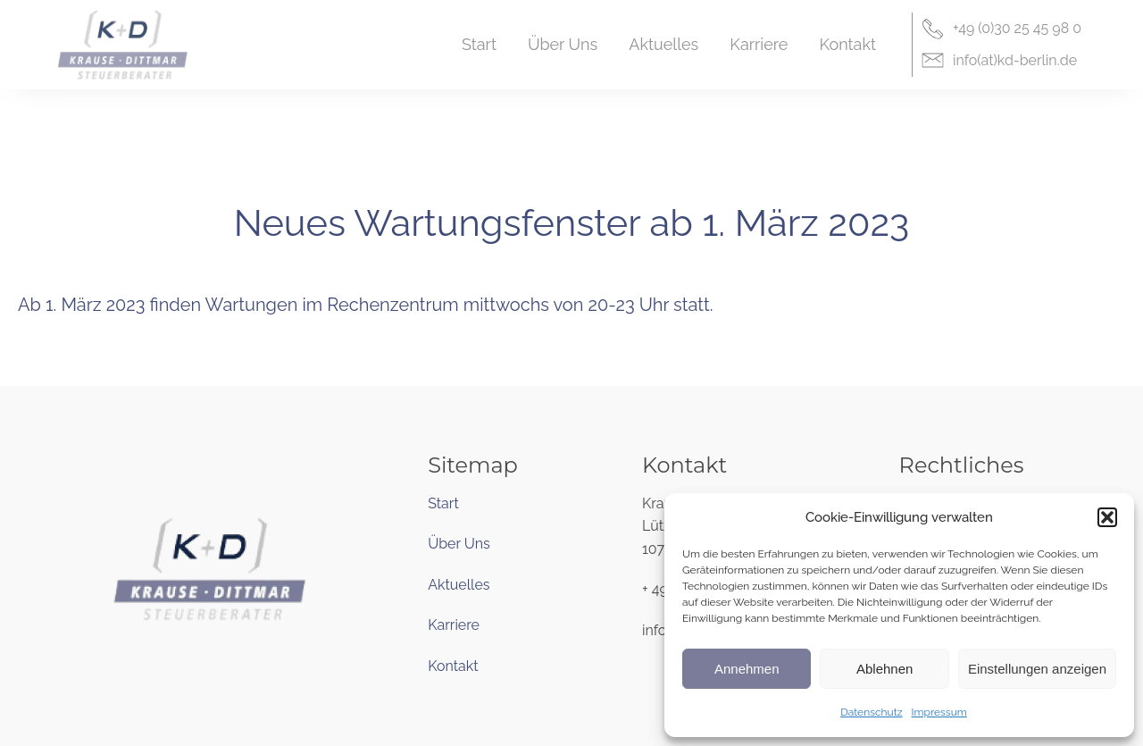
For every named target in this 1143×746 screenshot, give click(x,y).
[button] (1107, 517)
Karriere (454, 624)
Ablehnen (884, 668)
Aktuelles (458, 584)
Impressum (939, 712)
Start (443, 503)
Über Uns (459, 543)
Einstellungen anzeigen (1037, 668)
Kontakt (453, 666)
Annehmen (747, 668)
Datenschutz (871, 712)
